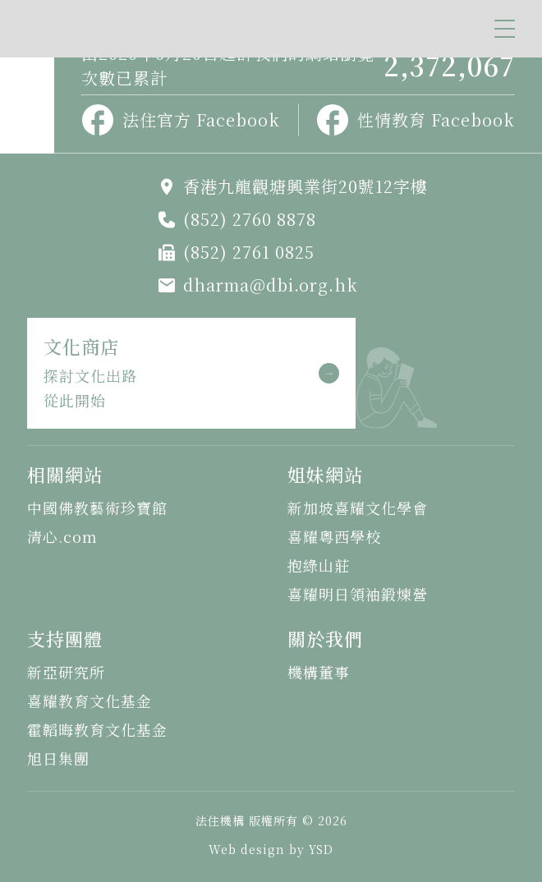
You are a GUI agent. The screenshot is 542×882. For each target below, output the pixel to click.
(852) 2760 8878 (249, 219)
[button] (504, 29)
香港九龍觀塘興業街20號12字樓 (305, 186)
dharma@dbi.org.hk (270, 284)
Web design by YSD (271, 849)
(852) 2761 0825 (249, 252)
